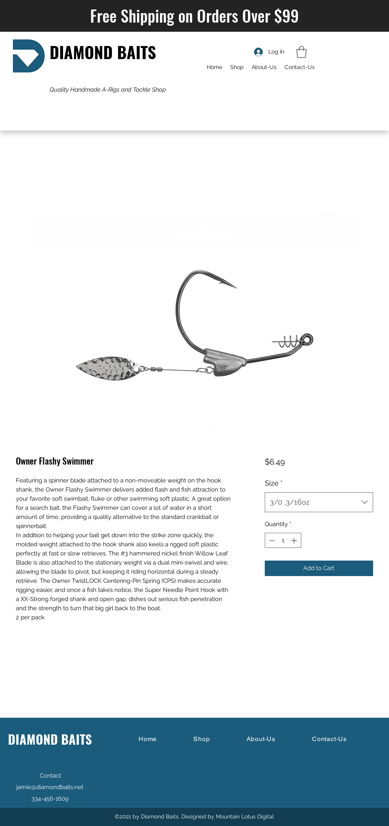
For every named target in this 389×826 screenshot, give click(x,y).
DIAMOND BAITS (103, 52)
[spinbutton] (282, 540)
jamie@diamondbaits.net (49, 787)
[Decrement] (271, 540)
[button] (301, 52)
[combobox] (319, 502)
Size (274, 483)
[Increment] (294, 540)
